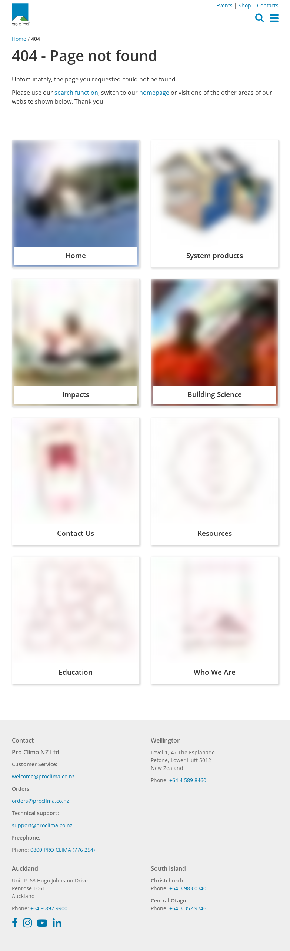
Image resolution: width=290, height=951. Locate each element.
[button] (259, 19)
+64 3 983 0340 (187, 888)
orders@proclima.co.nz (40, 800)
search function (76, 93)
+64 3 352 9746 (187, 908)
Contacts (268, 5)
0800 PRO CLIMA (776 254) (62, 849)
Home (20, 38)
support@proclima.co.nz (42, 825)
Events (224, 5)
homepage (154, 93)
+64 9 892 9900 (48, 908)
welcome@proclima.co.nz (43, 776)
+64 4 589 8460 (187, 780)
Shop (245, 5)
